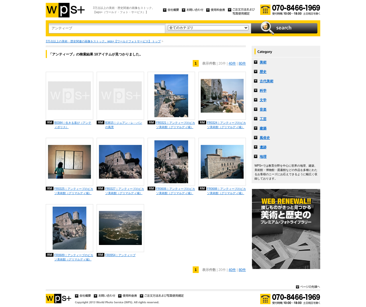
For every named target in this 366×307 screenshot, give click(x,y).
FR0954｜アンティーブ (120, 255)
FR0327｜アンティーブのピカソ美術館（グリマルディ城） (124, 191)
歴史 (263, 72)
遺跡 (263, 147)
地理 (263, 157)
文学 (263, 100)
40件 (232, 63)
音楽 (263, 109)
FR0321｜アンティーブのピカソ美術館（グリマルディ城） (175, 125)
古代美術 (266, 81)
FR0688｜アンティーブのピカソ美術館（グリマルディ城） (226, 191)
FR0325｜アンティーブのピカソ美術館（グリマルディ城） (73, 191)
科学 (263, 91)
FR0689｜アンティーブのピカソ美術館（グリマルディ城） (73, 257)
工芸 (263, 119)
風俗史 (265, 138)
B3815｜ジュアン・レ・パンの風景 (123, 125)
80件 (242, 63)
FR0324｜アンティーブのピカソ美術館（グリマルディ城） (226, 125)
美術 (263, 62)
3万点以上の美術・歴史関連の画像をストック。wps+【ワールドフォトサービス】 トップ (103, 41)
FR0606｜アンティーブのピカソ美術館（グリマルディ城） (175, 191)
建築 (263, 128)
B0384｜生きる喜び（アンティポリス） (72, 125)
